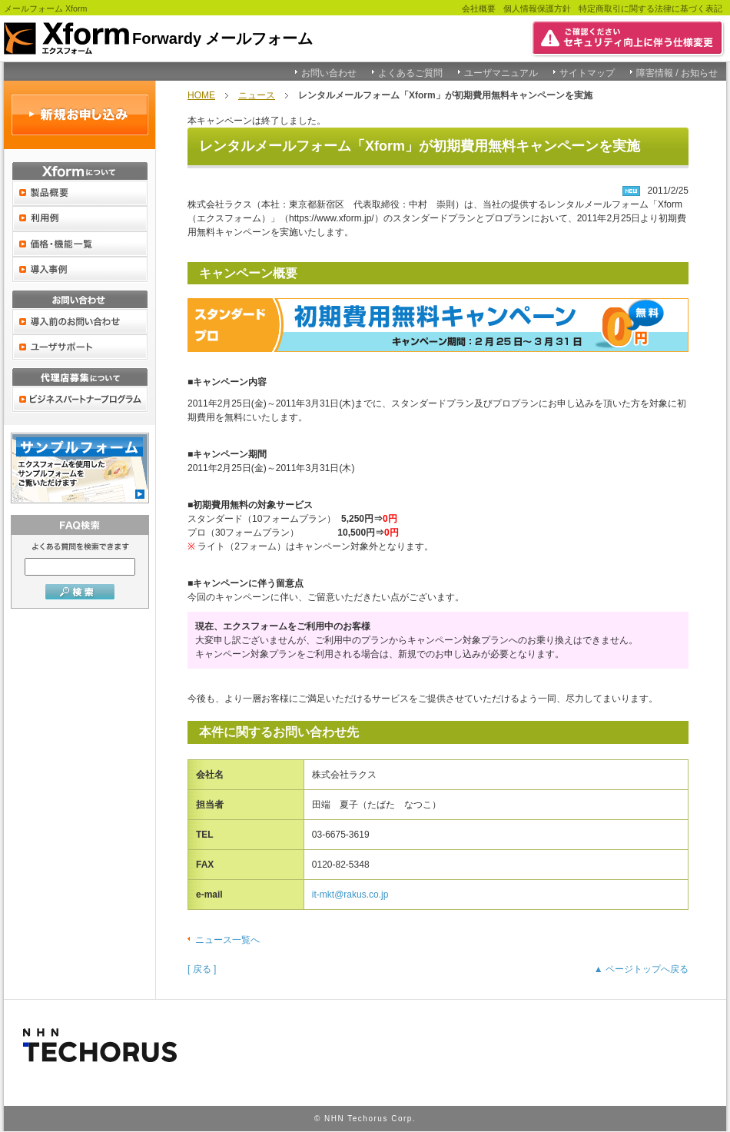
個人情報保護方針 (537, 8)
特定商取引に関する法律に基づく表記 (650, 8)
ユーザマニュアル (501, 73)
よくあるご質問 (410, 73)
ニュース (256, 95)
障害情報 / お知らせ (677, 73)
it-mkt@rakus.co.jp (350, 894)
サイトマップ (587, 73)
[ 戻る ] (201, 969)
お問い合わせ (329, 73)
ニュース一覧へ (227, 939)
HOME (201, 95)
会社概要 (479, 8)
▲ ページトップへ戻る (641, 969)
